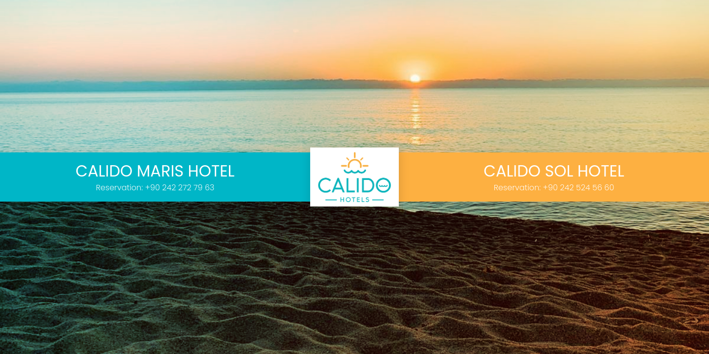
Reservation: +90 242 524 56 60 (554, 187)
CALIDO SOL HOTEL (553, 171)
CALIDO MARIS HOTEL (155, 171)
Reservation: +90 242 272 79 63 (155, 187)
